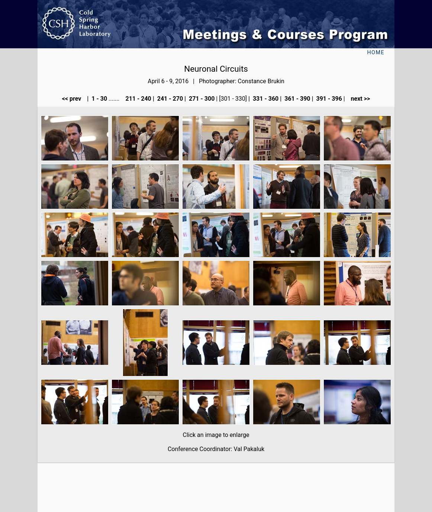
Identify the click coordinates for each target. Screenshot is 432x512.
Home (375, 52)
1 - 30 (98, 98)
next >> (358, 98)
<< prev (74, 98)
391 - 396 (328, 98)
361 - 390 (296, 98)
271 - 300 (201, 98)
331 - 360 (264, 98)
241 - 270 (169, 98)
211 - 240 (137, 98)
